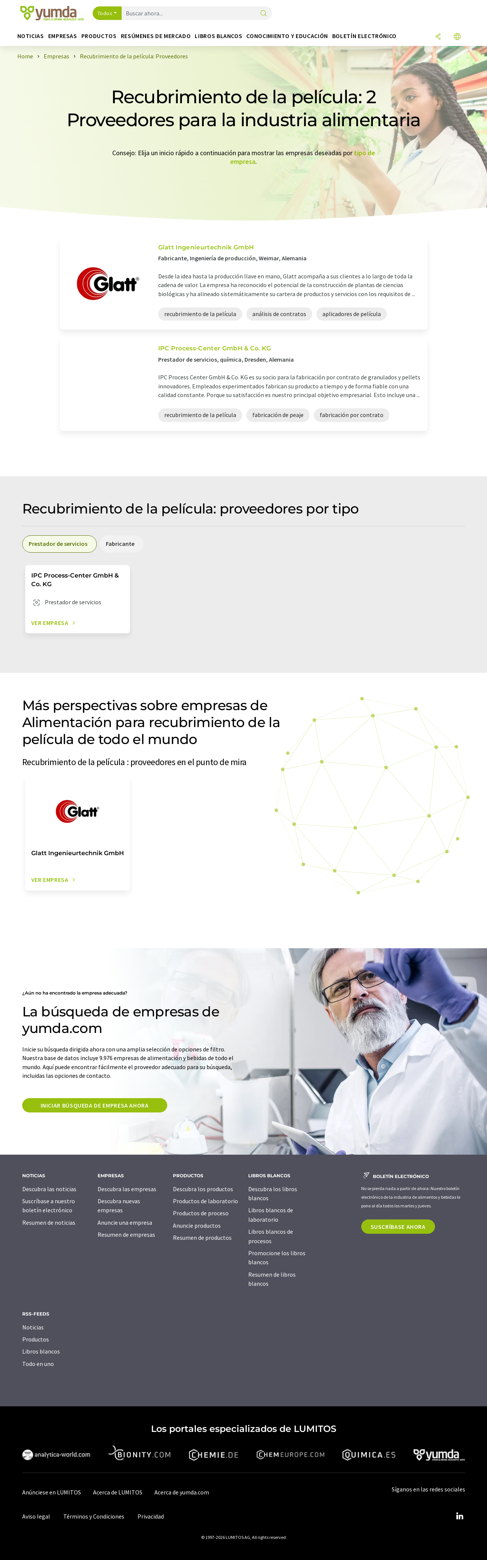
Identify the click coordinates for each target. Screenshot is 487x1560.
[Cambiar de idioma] (457, 37)
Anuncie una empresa (125, 1222)
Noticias (33, 1327)
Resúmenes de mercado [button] (156, 36)
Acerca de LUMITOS (117, 1492)
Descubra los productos (203, 1189)
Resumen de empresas (126, 1234)
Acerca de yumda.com (181, 1492)
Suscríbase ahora (398, 1226)
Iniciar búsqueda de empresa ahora (95, 1105)
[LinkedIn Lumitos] (460, 1516)
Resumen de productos (202, 1237)
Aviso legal (36, 1516)
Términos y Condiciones (93, 1516)
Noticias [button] (30, 36)
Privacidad (150, 1516)
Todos (105, 13)
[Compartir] (438, 37)
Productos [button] (99, 36)
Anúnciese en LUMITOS (51, 1492)
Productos (35, 1339)
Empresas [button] (62, 36)
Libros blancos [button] (218, 36)
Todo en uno (38, 1363)
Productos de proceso (201, 1213)
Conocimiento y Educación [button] (287, 36)
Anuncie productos (197, 1225)
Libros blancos (41, 1351)
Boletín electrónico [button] (364, 36)
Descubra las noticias (49, 1189)
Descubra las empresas (127, 1189)
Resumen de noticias (48, 1222)
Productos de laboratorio (205, 1201)
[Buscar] (263, 13)
